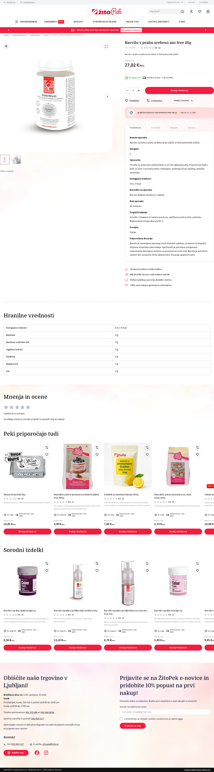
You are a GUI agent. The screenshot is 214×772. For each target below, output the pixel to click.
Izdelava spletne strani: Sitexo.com (197, 770)
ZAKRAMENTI (54, 22)
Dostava (191, 127)
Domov (6, 35)
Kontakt (192, 2)
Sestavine (155, 127)
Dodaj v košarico (179, 90)
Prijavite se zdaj (133, 725)
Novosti (78, 21)
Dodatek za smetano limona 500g (121, 494)
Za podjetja (203, 2)
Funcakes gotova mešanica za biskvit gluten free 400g (76, 496)
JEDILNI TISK (132, 21)
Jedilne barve (35, 35)
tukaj (180, 718)
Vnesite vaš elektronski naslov (133, 707)
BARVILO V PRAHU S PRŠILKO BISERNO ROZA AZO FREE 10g (125, 612)
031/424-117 (11, 2)
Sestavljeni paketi (158, 21)
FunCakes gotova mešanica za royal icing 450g (172, 496)
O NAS (182, 21)
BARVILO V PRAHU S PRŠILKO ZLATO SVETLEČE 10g (75, 610)
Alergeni (174, 127)
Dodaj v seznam (184, 101)
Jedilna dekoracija (19, 35)
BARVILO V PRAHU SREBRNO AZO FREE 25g (68, 35)
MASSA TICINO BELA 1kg (14, 494)
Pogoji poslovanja (173, 2)
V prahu (46, 35)
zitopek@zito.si (29, 2)
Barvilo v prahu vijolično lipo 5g (20, 610)
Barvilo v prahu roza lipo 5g (168, 610)
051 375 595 (31, 712)
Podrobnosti (135, 127)
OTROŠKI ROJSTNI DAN (104, 21)
